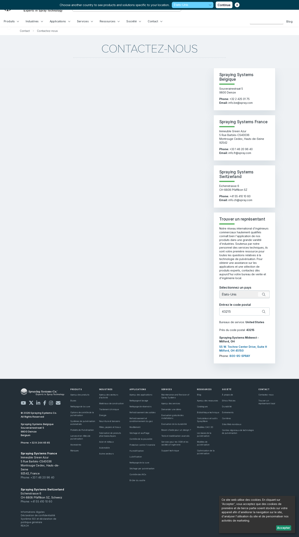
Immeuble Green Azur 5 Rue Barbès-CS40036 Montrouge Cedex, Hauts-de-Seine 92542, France (40, 463)
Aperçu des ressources (207, 400)
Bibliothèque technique (208, 412)
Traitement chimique (109, 409)
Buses (73, 400)
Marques (74, 450)
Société (133, 21)
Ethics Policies (228, 400)
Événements (227, 412)
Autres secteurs (106, 453)
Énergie (102, 415)
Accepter (283, 527)
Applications (60, 21)
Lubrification (135, 457)
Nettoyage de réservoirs (140, 406)
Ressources (110, 21)
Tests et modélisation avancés (175, 436)
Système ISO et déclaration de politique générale (38, 520)
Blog (289, 21)
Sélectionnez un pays (235, 287)
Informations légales (33, 511)
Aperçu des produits (79, 395)
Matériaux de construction (111, 403)
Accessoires (75, 445)
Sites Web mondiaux (231, 424)
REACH (25, 525)
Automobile (104, 448)
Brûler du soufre (137, 480)
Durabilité (226, 406)
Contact (155, 21)
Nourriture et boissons (109, 421)
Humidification (136, 451)
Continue (224, 5)
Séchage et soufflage (139, 433)
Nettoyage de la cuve (80, 406)
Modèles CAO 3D (205, 427)
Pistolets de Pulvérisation (82, 430)
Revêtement (134, 427)
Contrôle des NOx (137, 474)
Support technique (170, 450)
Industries (34, 21)
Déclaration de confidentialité (38, 515)
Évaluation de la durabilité (174, 424)
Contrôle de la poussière (140, 439)
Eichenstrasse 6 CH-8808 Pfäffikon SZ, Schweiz (42, 493)
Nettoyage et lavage (138, 400)
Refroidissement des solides (142, 412)
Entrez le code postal (235, 304)
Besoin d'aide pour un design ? (176, 430)
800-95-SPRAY (239, 355)
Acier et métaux (106, 442)
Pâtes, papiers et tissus (110, 427)
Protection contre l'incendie (142, 445)
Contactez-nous (267, 21)
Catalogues (202, 406)
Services (85, 21)
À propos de (227, 395)
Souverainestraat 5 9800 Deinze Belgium (37, 430)
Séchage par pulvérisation (141, 468)
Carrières (226, 418)
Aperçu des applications (140, 395)
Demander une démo (171, 409)
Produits (11, 21)
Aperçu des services (170, 403)
